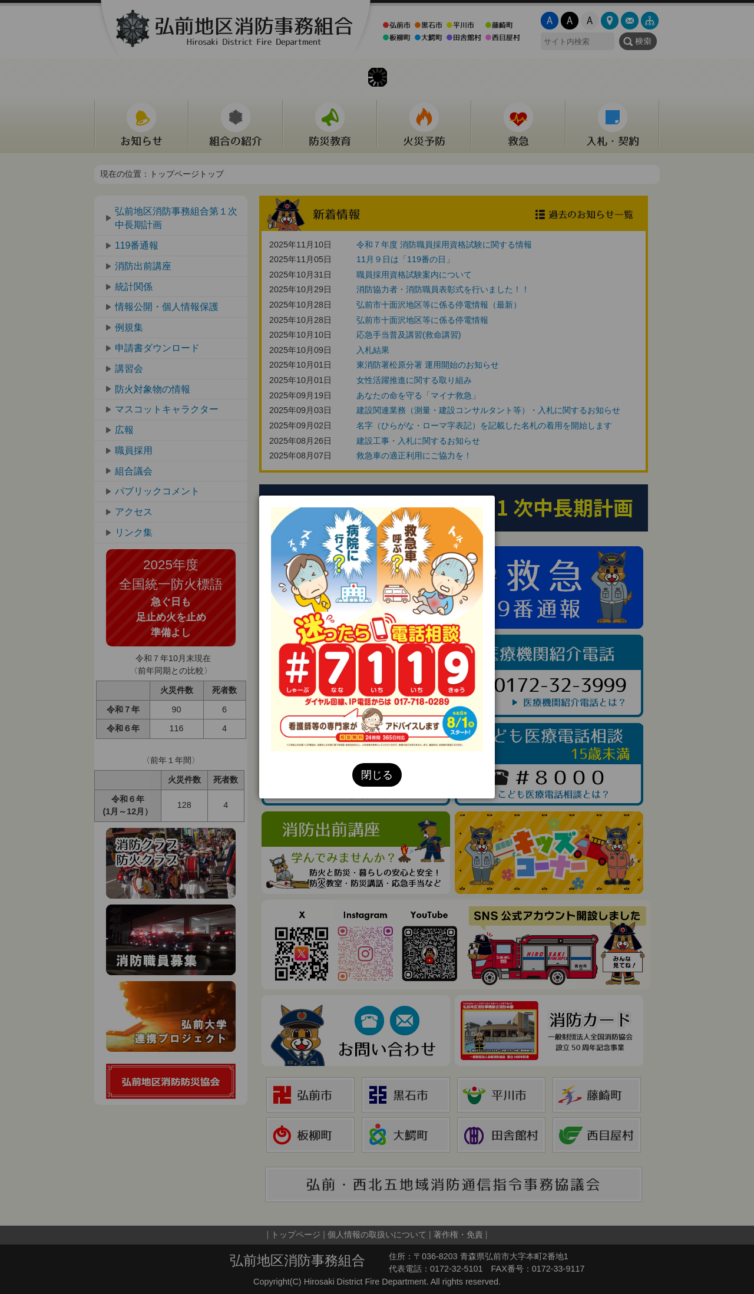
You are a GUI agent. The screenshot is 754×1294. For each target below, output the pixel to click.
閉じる (377, 775)
